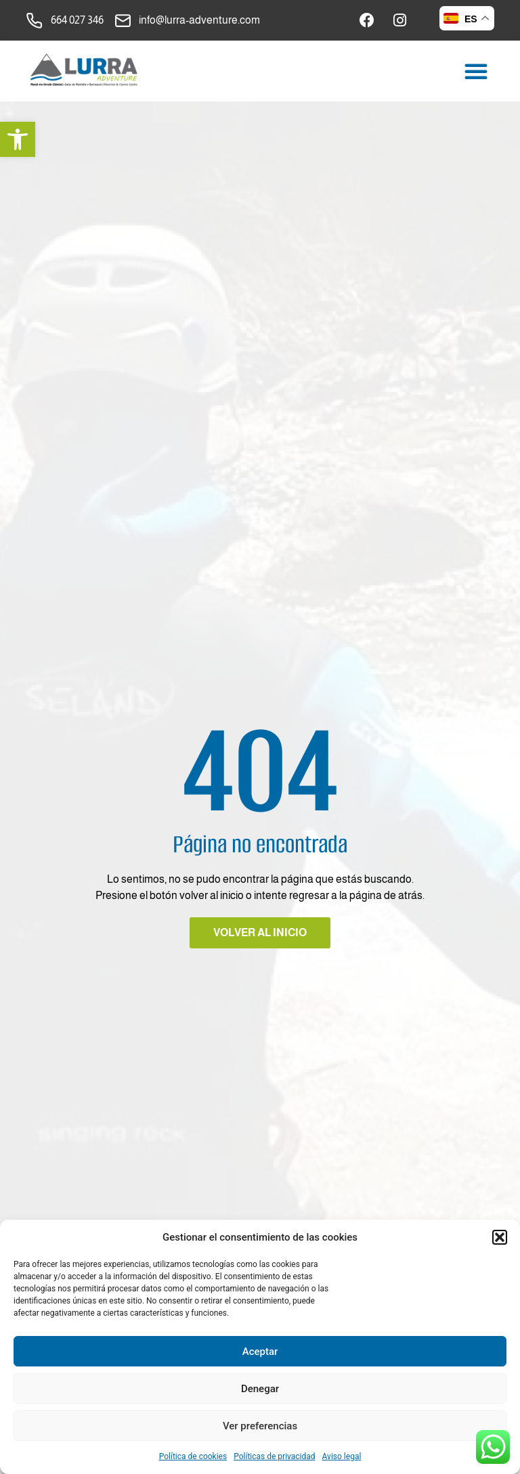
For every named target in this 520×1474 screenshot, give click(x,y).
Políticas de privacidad (274, 1456)
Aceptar (260, 1351)
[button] (17, 139)
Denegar (260, 1389)
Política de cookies (193, 1456)
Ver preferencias (260, 1426)
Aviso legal (342, 1456)
